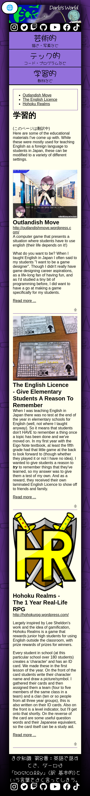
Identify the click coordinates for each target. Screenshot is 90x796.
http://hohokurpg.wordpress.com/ (41, 615)
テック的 (45, 57)
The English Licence (40, 99)
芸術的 (45, 40)
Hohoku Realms (36, 104)
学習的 (45, 75)
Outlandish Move (37, 95)
